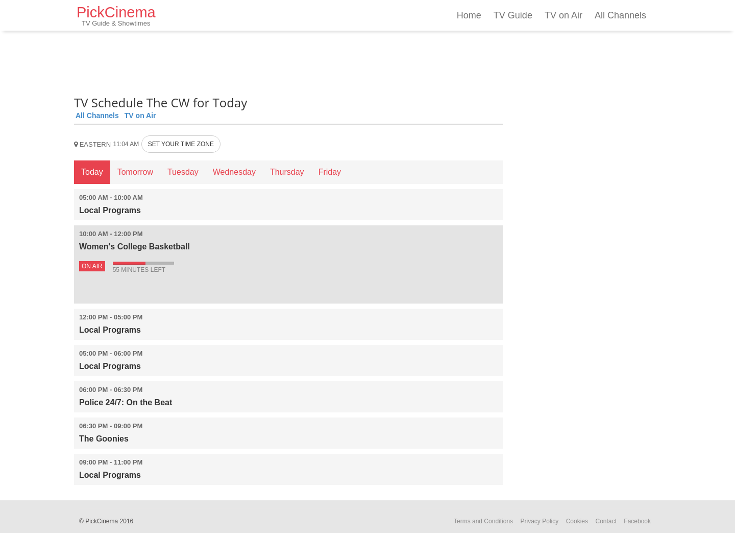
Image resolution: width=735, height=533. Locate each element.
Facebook (637, 521)
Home (469, 15)
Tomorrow (135, 172)
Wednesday (234, 172)
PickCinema (116, 15)
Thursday (287, 172)
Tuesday (183, 172)
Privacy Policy (540, 521)
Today (92, 172)
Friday (329, 172)
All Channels (620, 15)
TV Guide (513, 15)
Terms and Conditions (483, 521)
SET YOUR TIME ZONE (181, 144)
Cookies (577, 521)
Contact (605, 521)
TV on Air (563, 15)
